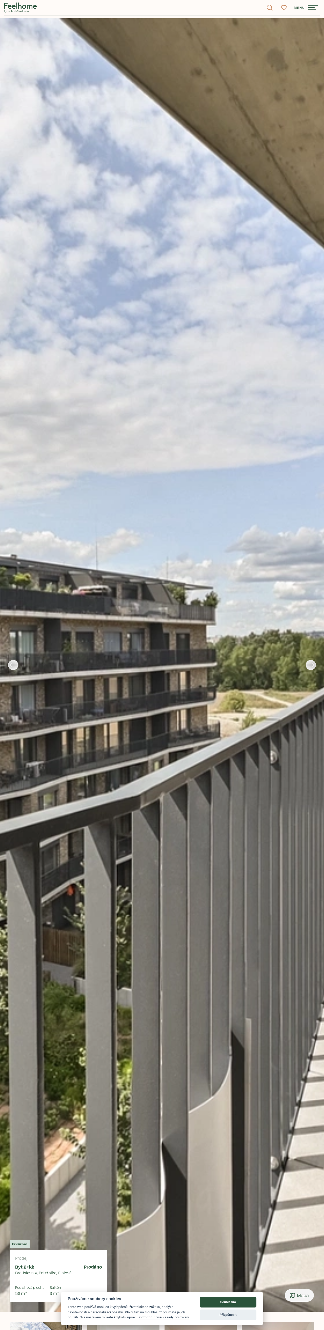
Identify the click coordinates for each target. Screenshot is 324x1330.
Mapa (299, 1295)
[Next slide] (311, 665)
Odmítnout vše (150, 1317)
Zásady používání (176, 1317)
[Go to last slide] (13, 665)
